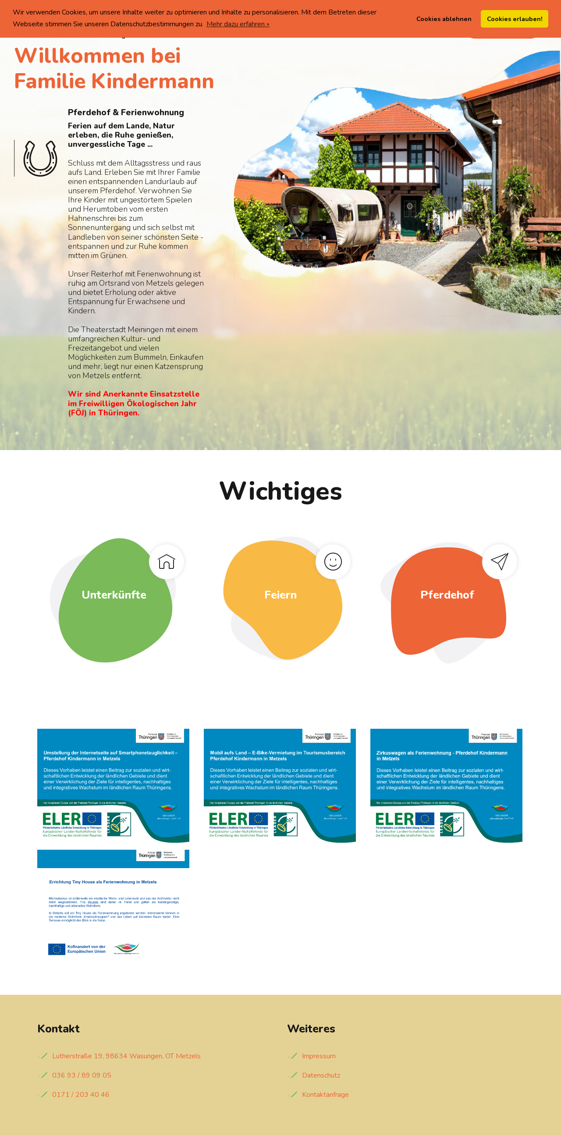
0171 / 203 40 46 (81, 1095)
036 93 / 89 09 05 (81, 1075)
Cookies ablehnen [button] (444, 18)
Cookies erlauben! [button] (515, 18)
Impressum (319, 1056)
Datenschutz (321, 1075)
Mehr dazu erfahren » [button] (238, 24)
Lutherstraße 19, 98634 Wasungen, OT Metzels (126, 1056)
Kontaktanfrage (325, 1095)
